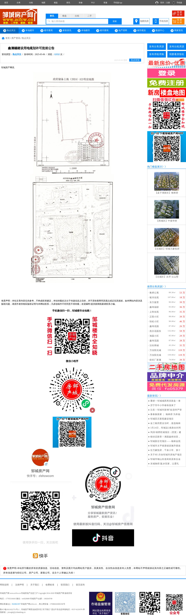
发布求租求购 (156, 54)
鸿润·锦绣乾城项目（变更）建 (165, 432)
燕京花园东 (155, 331)
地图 (43, 3)
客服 (105, 3)
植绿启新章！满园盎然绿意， (165, 437)
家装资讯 (65, 30)
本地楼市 (28, 30)
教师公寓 (154, 293)
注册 (168, 3)
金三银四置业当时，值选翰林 (165, 423)
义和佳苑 (154, 312)
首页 (6, 3)
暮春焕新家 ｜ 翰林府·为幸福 (165, 414)
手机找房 (163, 21)
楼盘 (56, 3)
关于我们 (34, 585)
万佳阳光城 (155, 350)
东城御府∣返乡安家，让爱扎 (164, 463)
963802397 (16, 604)
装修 (80, 3)
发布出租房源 (176, 46)
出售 (18, 3)
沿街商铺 (154, 345)
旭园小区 (154, 336)
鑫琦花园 (154, 326)
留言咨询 (80, 585)
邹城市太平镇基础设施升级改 (165, 446)
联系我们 (65, 585)
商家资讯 (176, 30)
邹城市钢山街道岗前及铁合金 (165, 459)
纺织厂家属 (155, 360)
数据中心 (158, 30)
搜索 (115, 21)
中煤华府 (172, 221)
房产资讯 (15, 38)
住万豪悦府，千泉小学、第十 (165, 450)
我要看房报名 (176, 54)
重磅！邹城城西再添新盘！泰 (165, 401)
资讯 (68, 3)
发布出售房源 (156, 46)
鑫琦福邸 (154, 307)
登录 (162, 3)
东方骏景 (154, 302)
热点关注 (9, 30)
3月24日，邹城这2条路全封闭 (165, 428)
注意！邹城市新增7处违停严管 (166, 410)
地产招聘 (121, 30)
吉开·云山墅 (172, 277)
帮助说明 (4, 585)
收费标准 (50, 585)
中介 (93, 3)
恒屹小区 (154, 321)
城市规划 (139, 30)
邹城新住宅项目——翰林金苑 (165, 441)
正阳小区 (154, 317)
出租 (31, 3)
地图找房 (144, 21)
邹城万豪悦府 (172, 249)
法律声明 (19, 585)
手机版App (117, 3)
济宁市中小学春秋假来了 (163, 405)
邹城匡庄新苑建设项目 (162, 419)
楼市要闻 (46, 30)
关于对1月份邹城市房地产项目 (166, 455)
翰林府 (174, 193)
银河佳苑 (154, 297)
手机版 (179, 3)
